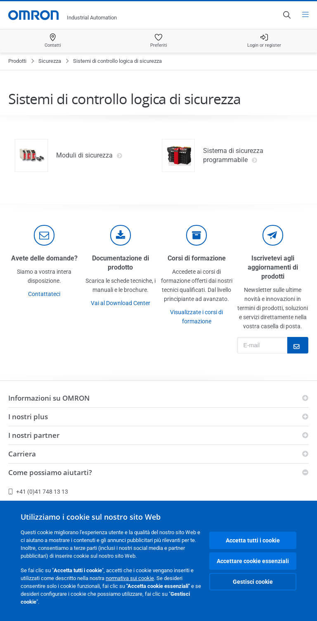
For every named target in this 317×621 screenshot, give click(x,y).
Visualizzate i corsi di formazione (196, 317)
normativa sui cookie (130, 578)
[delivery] (196, 235)
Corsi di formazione (197, 258)
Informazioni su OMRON (49, 398)
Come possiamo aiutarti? (50, 472)
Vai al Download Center (120, 303)
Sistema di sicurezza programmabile (233, 155)
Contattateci (44, 294)
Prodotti (17, 61)
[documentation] (120, 235)
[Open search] (286, 15)
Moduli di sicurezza (89, 155)
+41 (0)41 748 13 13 (38, 491)
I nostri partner (33, 435)
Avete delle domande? (44, 258)
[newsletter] (273, 235)
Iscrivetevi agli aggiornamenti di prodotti (273, 267)
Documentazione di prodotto (120, 262)
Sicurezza (49, 61)
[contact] (44, 235)
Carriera (22, 454)
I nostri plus (28, 416)
